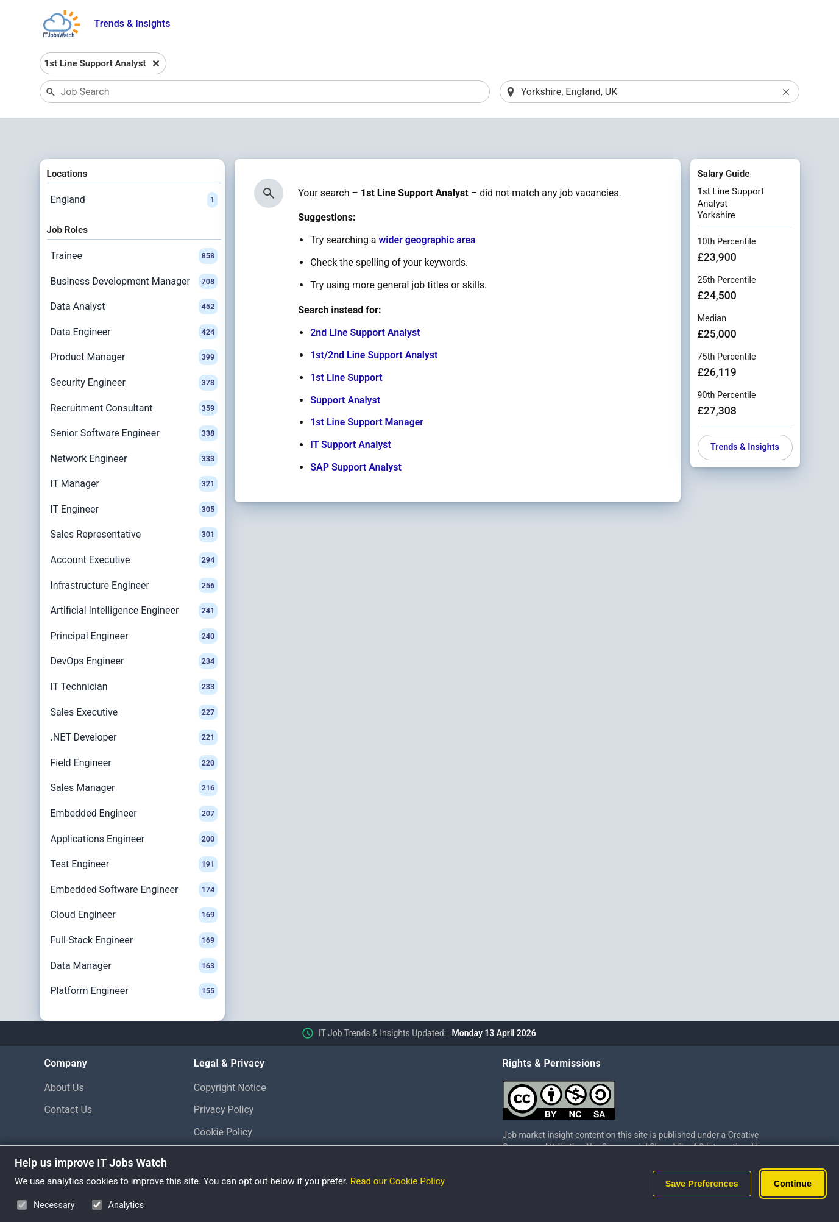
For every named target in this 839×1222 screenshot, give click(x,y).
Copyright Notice (230, 1056)
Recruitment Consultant (134, 377)
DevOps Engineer (134, 630)
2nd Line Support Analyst (365, 301)
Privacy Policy (224, 1078)
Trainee (134, 224)
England (134, 168)
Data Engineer (134, 300)
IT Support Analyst (350, 413)
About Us (64, 1056)
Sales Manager (134, 757)
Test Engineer (134, 832)
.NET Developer (134, 706)
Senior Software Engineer (134, 402)
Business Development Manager (134, 250)
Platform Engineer (134, 959)
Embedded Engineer (134, 782)
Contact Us (68, 1078)
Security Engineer (134, 351)
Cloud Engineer (134, 884)
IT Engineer (134, 478)
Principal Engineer (134, 605)
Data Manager (134, 934)
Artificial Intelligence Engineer (134, 580)
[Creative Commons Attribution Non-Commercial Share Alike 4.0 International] (649, 1064)
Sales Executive (134, 681)
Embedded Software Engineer (134, 858)
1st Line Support (346, 346)
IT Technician (134, 655)
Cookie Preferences (236, 1123)
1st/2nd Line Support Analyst (373, 323)
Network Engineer (134, 427)
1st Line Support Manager (366, 391)
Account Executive (134, 528)
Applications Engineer (134, 807)
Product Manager (134, 326)
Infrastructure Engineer (134, 554)
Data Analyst (134, 275)
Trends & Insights (132, 23)
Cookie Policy (223, 1100)
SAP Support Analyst (356, 435)
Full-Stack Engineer (134, 909)
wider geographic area (427, 209)
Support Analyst (345, 368)
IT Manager (134, 453)
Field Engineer (134, 731)
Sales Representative (134, 503)
